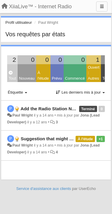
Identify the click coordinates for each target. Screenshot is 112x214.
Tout (12, 76)
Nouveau (27, 78)
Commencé (75, 78)
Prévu (57, 78)
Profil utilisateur (18, 22)
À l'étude (43, 75)
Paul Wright (22, 115)
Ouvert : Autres (93, 73)
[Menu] (102, 6)
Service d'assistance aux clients (43, 188)
